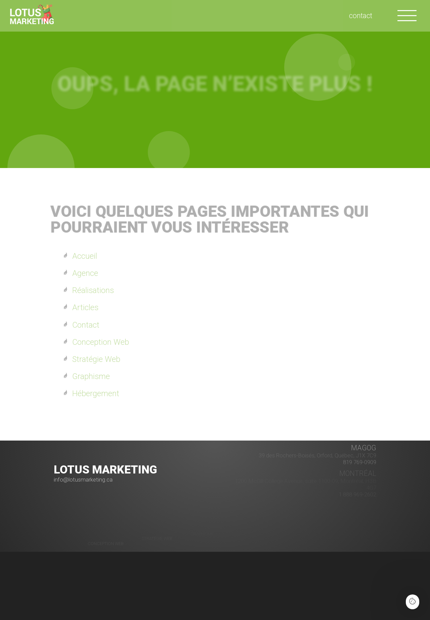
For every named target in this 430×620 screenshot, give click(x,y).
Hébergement (95, 393)
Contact (85, 325)
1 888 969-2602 (357, 491)
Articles (85, 307)
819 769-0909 (359, 456)
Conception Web (100, 342)
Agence (85, 273)
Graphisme (91, 376)
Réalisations (93, 290)
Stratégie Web (96, 359)
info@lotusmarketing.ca (83, 479)
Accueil (84, 256)
